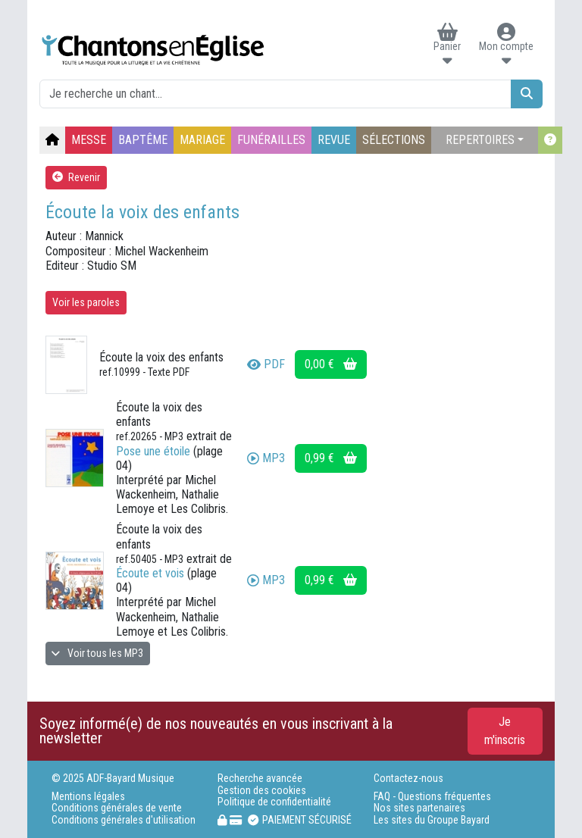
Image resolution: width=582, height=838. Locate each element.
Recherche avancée (259, 778)
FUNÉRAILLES (271, 140)
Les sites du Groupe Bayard (432, 820)
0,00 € (331, 364)
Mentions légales (88, 796)
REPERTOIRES (480, 140)
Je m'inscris (504, 730)
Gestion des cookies (261, 790)
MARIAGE (202, 140)
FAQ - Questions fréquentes (432, 796)
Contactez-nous (408, 778)
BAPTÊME (142, 140)
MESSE (88, 140)
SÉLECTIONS (393, 140)
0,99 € (331, 458)
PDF (266, 364)
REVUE (334, 140)
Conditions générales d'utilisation (124, 820)
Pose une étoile (153, 451)
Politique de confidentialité (274, 802)
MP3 (266, 458)
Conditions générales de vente (117, 808)
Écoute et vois (150, 573)
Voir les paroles (86, 302)
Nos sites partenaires (419, 808)
